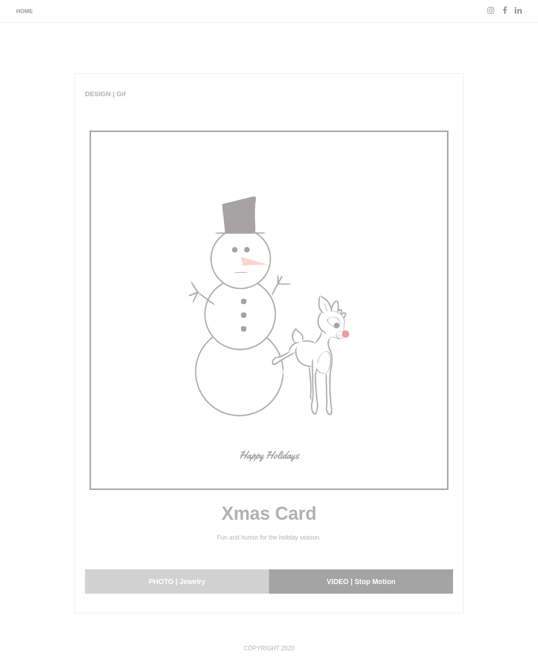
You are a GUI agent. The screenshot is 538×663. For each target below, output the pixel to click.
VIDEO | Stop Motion (361, 581)
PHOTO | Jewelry (177, 581)
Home (24, 11)
